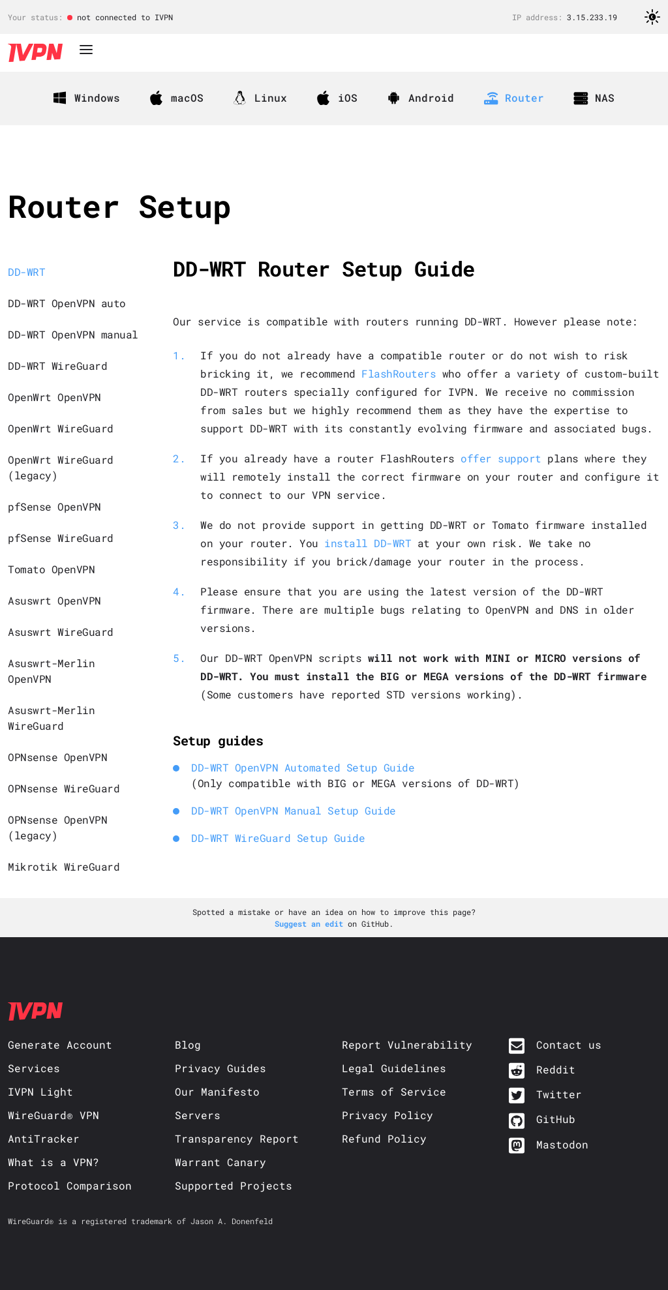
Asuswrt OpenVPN (54, 600)
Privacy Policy (387, 1115)
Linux (260, 97)
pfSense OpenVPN (54, 506)
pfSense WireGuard (61, 538)
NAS (594, 97)
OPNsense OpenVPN (57, 757)
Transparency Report (237, 1138)
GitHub (555, 1119)
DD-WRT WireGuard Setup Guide (278, 838)
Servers (197, 1115)
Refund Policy (384, 1138)
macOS (177, 97)
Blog (188, 1044)
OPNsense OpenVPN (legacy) (57, 827)
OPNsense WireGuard (63, 788)
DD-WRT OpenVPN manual (73, 334)
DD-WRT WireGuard (57, 365)
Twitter (559, 1094)
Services (34, 1068)
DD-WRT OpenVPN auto (67, 303)
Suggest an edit (311, 923)
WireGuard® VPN (53, 1115)
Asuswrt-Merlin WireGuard (51, 717)
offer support (501, 458)
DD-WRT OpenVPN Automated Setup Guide (302, 767)
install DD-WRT (367, 543)
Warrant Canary (220, 1162)
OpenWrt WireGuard (61, 428)
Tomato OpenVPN (51, 569)
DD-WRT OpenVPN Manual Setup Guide (293, 810)
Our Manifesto (217, 1091)
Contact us (568, 1044)
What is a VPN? (53, 1162)
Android (420, 97)
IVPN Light (40, 1091)
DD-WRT (26, 271)
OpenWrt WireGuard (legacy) (61, 467)
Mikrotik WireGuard (63, 866)
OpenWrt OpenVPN (54, 397)
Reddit (555, 1069)
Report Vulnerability (407, 1044)
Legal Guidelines (394, 1068)
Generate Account (60, 1044)
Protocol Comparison (70, 1185)
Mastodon (562, 1144)
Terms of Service (394, 1091)
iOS (337, 97)
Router (514, 97)
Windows (86, 97)
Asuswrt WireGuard (61, 631)
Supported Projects (233, 1185)
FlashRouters (398, 373)
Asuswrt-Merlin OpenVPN (51, 670)
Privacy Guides (220, 1068)
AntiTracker (44, 1138)
